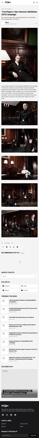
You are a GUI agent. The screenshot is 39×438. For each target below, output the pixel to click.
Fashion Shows (24, 423)
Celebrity (3, 423)
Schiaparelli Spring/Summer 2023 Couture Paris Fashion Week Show (23, 309)
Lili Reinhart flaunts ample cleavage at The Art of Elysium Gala (23, 350)
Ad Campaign (8, 8)
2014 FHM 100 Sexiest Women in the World (21, 317)
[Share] (36, 23)
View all (22, 253)
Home (2, 8)
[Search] (37, 2)
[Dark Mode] (34, 2)
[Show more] (21, 246)
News (21, 426)
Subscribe (33, 435)
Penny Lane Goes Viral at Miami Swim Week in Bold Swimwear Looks (22, 325)
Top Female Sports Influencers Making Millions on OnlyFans (22, 300)
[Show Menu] (2, 2)
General (3, 426)
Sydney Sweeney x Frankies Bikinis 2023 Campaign (21, 341)
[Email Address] (14, 435)
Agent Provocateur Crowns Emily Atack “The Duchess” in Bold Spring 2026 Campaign (22, 358)
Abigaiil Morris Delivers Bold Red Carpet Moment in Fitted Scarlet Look (23, 333)
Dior (12, 242)
